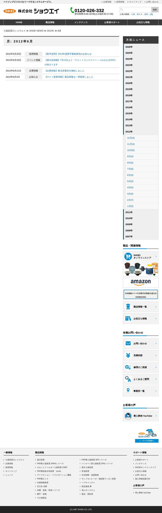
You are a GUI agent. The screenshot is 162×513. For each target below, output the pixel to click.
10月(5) (131, 150)
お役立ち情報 (140, 471)
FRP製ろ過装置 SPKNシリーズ (50, 463)
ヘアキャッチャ (88, 482)
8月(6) (130, 162)
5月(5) (130, 181)
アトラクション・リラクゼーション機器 (54, 475)
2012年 (50, 30)
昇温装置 (85, 471)
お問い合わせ (152, 2)
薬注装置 (41, 460)
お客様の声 (138, 485)
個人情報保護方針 (142, 479)
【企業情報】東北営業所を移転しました (64, 70)
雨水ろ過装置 (87, 467)
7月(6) (130, 169)
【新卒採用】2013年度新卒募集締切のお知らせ (68, 54)
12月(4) (131, 138)
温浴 (146, 14)
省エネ (139, 14)
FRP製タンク (42, 479)
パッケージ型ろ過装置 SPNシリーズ (97, 463)
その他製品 (42, 498)
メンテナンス (140, 463)
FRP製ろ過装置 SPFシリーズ (94, 460)
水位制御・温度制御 (90, 475)
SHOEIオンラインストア (145, 467)
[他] (151, 14)
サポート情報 (139, 452)
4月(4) (130, 187)
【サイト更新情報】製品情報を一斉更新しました (69, 77)
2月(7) (130, 200)
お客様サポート (141, 460)
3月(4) (130, 193)
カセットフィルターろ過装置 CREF (52, 467)
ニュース (9, 475)
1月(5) (130, 206)
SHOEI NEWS (36, 30)
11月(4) (131, 144)
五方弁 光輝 (42, 486)
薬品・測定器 (87, 494)
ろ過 (133, 14)
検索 (155, 10)
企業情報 (107, 2)
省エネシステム (88, 490)
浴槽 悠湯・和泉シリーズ (48, 490)
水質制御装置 (42, 482)
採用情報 (120, 2)
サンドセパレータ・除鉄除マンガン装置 (99, 479)
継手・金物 (42, 494)
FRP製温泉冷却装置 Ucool (49, 471)
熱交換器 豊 (87, 486)
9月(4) (130, 156)
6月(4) (130, 175)
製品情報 (39, 452)
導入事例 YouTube (143, 493)
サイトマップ (135, 2)
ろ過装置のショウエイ (14, 30)
